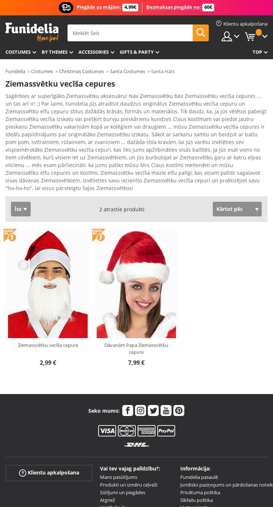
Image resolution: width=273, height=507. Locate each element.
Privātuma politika (200, 492)
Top (257, 52)
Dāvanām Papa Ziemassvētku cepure (136, 349)
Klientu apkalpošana (49, 473)
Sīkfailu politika (196, 500)
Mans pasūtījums (118, 477)
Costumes (18, 52)
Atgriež (107, 500)
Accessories (93, 52)
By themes (55, 52)
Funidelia (15, 71)
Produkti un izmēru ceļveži (128, 484)
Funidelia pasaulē (199, 477)
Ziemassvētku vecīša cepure (48, 345)
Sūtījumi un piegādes (122, 492)
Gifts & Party (137, 52)
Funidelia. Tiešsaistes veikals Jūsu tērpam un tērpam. (31, 32)
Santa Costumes (127, 71)
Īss (18, 208)
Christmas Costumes (81, 71)
